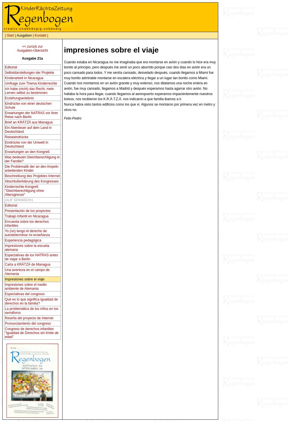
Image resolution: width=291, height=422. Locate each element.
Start (10, 35)
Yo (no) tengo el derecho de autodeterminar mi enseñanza (27, 233)
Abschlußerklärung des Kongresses (32, 181)
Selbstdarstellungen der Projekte (29, 73)
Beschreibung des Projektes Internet (32, 176)
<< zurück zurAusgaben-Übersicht (32, 49)
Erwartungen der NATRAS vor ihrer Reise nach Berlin (31, 115)
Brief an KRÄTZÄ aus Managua (29, 122)
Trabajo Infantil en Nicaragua (27, 216)
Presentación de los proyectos (28, 211)
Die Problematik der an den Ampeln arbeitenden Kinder (32, 169)
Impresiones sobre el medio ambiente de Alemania (26, 287)
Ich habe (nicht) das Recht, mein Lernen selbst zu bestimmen (29, 91)
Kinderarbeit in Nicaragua (24, 78)
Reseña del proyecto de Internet (29, 318)
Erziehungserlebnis (19, 98)
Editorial (11, 67)
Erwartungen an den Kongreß (27, 152)
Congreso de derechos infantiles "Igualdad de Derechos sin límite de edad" (32, 333)
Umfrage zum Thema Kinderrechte (31, 83)
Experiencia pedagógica (23, 240)
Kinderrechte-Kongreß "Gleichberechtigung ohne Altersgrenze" (24, 191)
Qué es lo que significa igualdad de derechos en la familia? (31, 301)
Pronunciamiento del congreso (28, 324)
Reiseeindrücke (16, 137)
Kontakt (40, 35)
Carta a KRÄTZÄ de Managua (27, 264)
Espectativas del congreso (25, 294)
